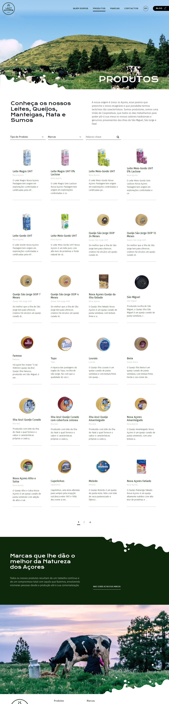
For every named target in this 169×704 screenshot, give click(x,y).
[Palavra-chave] (100, 137)
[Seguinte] (90, 522)
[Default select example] (28, 137)
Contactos (132, 9)
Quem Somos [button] (81, 9)
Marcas (115, 9)
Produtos (100, 9)
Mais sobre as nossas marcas (107, 586)
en (146, 9)
